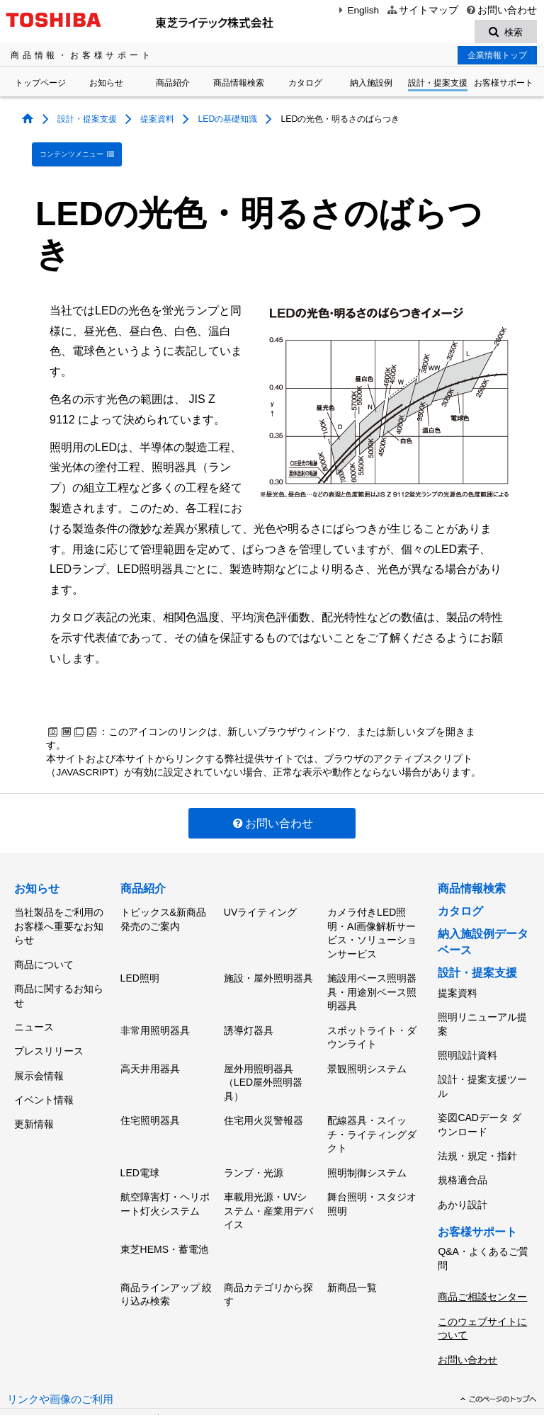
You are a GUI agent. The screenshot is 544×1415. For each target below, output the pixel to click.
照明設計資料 (467, 1036)
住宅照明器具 (150, 1092)
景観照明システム (367, 1045)
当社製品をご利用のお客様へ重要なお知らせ (58, 917)
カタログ (305, 85)
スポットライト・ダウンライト (371, 1019)
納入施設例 (371, 85)
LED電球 (139, 1140)
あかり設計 (462, 1162)
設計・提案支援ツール (482, 1063)
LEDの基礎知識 (227, 121)
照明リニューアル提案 (482, 1010)
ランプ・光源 (253, 1140)
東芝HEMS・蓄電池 (164, 1206)
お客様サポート (503, 85)
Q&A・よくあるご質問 (483, 1211)
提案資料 (157, 121)
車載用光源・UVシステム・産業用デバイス (268, 1173)
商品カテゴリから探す (268, 1248)
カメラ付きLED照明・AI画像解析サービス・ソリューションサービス (371, 924)
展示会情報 (39, 1043)
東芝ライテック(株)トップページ (79, 1357)
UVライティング (260, 903)
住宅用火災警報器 (263, 1092)
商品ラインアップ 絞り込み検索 (166, 1248)
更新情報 (34, 1082)
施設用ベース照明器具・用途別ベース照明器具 (371, 978)
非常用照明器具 (155, 1012)
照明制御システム (367, 1140)
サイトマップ (422, 10)
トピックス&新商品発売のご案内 (163, 911)
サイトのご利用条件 (56, 1371)
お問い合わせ (501, 10)
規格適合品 (462, 1143)
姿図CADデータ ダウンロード (479, 1097)
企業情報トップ (497, 57)
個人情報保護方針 (202, 1357)
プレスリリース (49, 1023)
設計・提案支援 (438, 85)
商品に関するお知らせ (58, 977)
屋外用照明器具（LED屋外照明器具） (263, 1059)
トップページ (40, 85)
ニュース (34, 1003)
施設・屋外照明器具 (268, 964)
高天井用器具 (150, 1045)
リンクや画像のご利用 (60, 1335)
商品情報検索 (238, 85)
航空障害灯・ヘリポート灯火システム (165, 1166)
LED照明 (139, 964)
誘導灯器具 (248, 1012)
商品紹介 (173, 85)
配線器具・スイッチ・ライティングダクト (371, 1106)
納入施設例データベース (483, 935)
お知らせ (106, 85)
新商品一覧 (352, 1240)
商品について (44, 951)
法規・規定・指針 (477, 1123)
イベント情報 (44, 1062)
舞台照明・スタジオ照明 (371, 1166)
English (357, 10)
